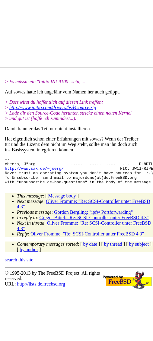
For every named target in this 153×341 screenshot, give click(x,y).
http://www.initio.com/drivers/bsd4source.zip (52, 107)
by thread (113, 249)
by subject (139, 249)
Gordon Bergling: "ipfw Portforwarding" (93, 217)
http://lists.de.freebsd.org (41, 289)
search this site (19, 265)
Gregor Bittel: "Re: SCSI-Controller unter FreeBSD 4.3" (94, 223)
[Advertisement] (59, 35)
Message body (62, 201)
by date (90, 249)
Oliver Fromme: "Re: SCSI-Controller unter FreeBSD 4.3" (87, 239)
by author (29, 254)
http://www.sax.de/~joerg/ (34, 171)
